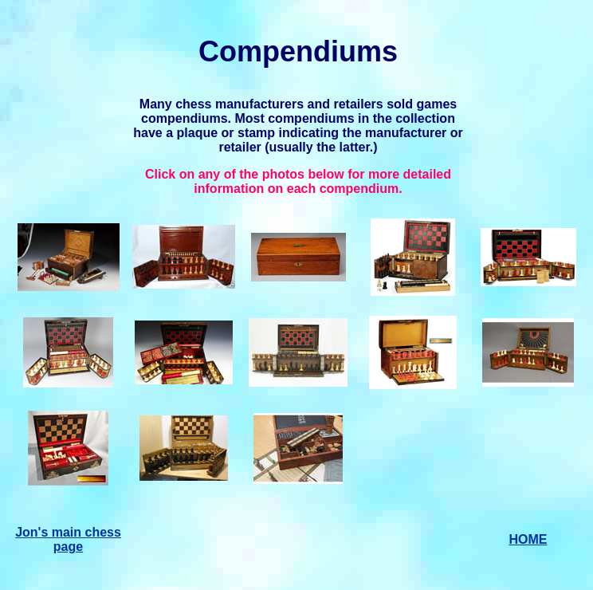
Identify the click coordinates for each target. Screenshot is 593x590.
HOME (528, 539)
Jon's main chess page (68, 539)
